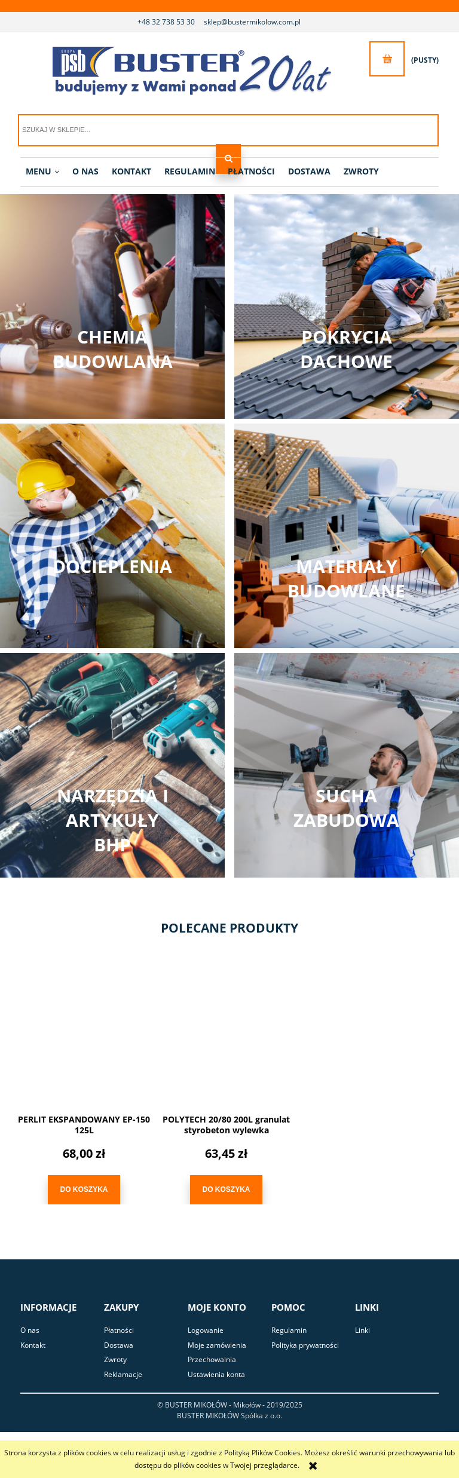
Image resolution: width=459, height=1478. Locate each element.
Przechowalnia (212, 1359)
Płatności (119, 1330)
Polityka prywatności (305, 1345)
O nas (29, 1330)
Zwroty (115, 1359)
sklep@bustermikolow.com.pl (252, 22)
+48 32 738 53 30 (166, 22)
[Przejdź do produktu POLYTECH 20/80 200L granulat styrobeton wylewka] (226, 1033)
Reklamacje (123, 1374)
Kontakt (32, 1345)
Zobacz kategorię (112, 306)
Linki (362, 1330)
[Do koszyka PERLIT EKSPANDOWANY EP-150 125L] (84, 1189)
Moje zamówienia (217, 1345)
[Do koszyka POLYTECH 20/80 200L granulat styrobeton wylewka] (226, 1189)
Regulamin (289, 1330)
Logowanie (206, 1330)
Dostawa (118, 1345)
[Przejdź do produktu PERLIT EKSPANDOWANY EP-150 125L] (84, 1033)
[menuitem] (42, 171)
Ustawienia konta (216, 1374)
